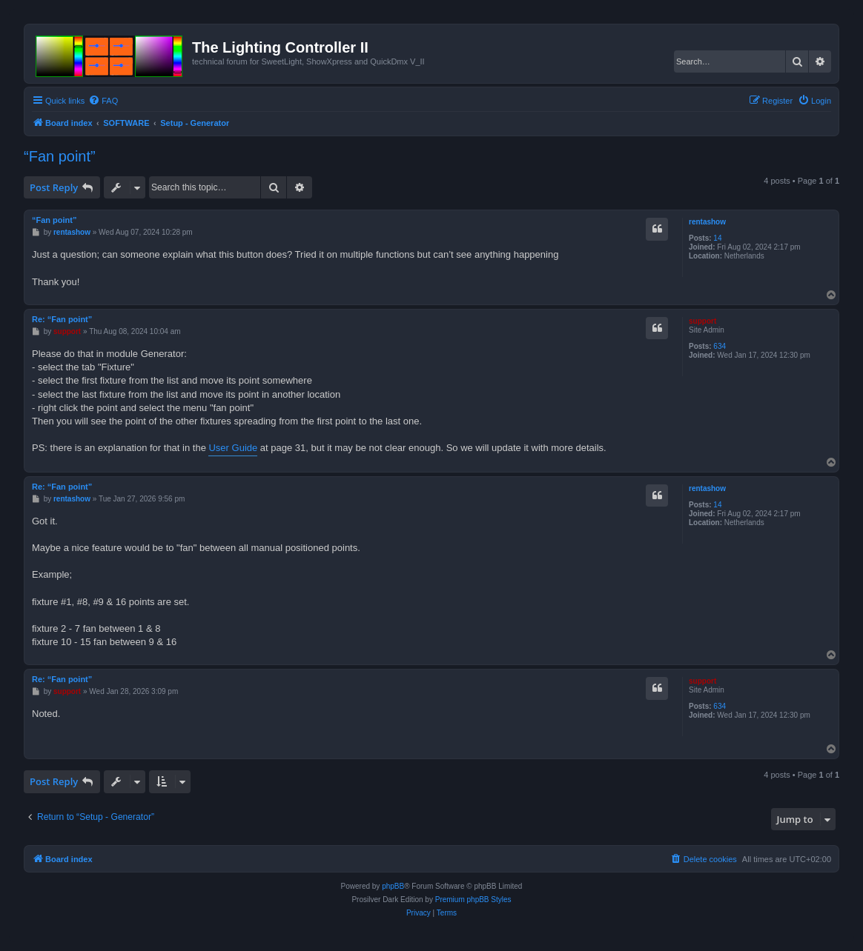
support (702, 321)
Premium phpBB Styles (473, 899)
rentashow (707, 222)
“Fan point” (60, 156)
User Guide (232, 447)
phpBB (393, 886)
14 (717, 238)
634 (719, 346)
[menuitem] (103, 101)
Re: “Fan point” (62, 319)
